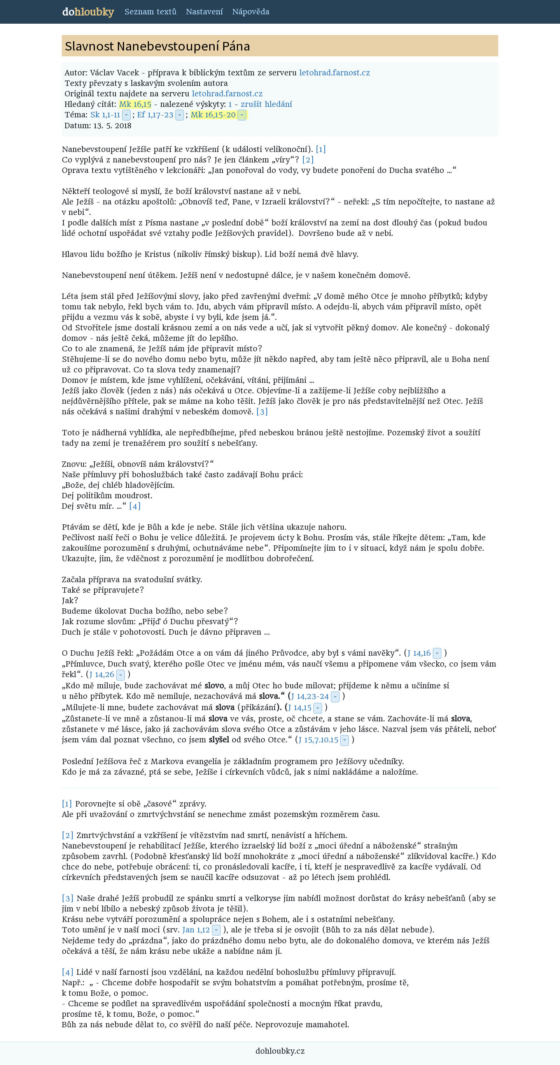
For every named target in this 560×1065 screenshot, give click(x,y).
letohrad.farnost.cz (334, 72)
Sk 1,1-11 (105, 114)
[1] (321, 149)
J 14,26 (101, 674)
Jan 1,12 (196, 929)
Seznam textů (150, 11)
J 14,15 (300, 707)
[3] (262, 411)
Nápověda (251, 11)
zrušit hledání (266, 104)
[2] (308, 159)
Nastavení (204, 11)
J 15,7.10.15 (318, 739)
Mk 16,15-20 (213, 114)
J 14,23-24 (310, 696)
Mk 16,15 (135, 104)
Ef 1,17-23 (155, 114)
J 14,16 (419, 653)
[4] (135, 506)
